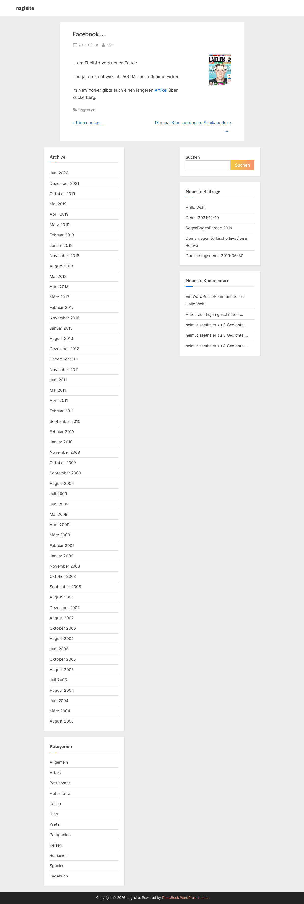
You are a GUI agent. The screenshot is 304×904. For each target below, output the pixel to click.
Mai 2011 (58, 390)
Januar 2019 (61, 245)
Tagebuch (87, 110)
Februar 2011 (61, 410)
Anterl (191, 314)
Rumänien (59, 855)
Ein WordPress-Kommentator (212, 296)
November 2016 (64, 317)
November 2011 (64, 369)
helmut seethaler (201, 324)
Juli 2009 (58, 493)
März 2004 (60, 710)
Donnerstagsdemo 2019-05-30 (214, 255)
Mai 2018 (58, 276)
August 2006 (62, 638)
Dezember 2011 (64, 359)
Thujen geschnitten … (223, 314)
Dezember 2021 (64, 183)
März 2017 (59, 296)
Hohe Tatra (60, 793)
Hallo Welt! (196, 207)
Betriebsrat (60, 782)
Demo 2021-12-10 (202, 217)
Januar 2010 (61, 441)
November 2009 (65, 452)
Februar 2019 (62, 234)
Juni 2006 (59, 648)
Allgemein (59, 762)
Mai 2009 (58, 514)
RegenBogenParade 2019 (209, 228)
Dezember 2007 (65, 607)
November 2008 (65, 566)
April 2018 (59, 286)
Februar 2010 (62, 431)
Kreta (55, 824)
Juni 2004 (59, 700)
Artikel (161, 90)
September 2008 (65, 586)
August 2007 (61, 617)
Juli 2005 (58, 680)
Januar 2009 (61, 555)
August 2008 (62, 597)
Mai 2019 (58, 203)
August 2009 (62, 483)
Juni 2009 (59, 504)
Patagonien (60, 834)
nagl (110, 44)
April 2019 (59, 214)
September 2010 (65, 421)
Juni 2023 (59, 172)
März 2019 (59, 224)
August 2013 (61, 338)
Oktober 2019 (62, 193)
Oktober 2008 (63, 576)
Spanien (57, 865)
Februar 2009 (62, 545)
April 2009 (59, 524)
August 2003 (62, 721)
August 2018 (61, 266)
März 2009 (60, 534)
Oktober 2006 (63, 628)
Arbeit (55, 772)
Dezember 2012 (64, 348)
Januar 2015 (61, 328)
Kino (54, 813)
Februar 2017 (62, 307)
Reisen (56, 845)
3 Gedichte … (235, 324)
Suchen (193, 157)
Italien (55, 803)
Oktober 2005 (63, 659)
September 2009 (65, 472)
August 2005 (62, 669)
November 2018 (64, 255)
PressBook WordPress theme (185, 898)
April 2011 (59, 400)
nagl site (25, 8)
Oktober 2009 (63, 462)
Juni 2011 (58, 379)
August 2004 (62, 690)
